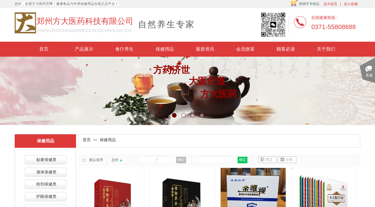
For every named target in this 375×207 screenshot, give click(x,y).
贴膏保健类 (46, 160)
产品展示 (84, 49)
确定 (181, 160)
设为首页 (330, 4)
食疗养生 (124, 49)
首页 (43, 49)
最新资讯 (205, 49)
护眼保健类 (46, 196)
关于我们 (326, 49)
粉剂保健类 (46, 184)
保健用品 (165, 49)
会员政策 (245, 49)
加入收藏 (351, 4)
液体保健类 (46, 172)
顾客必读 (285, 49)
